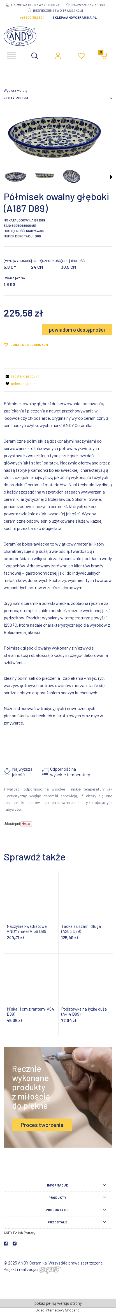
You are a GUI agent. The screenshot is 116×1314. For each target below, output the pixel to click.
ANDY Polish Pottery (19, 1233)
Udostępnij (12, 823)
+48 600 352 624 (32, 17)
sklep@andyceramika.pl (74, 17)
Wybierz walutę (15, 90)
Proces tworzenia (41, 1124)
